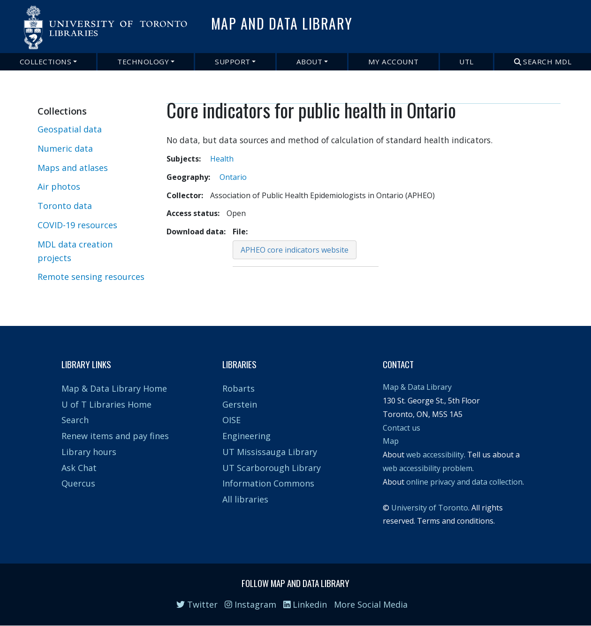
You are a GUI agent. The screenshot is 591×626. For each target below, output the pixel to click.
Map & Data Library (417, 387)
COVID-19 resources (77, 225)
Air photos (59, 186)
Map (391, 441)
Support (232, 61)
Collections (46, 61)
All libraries (245, 499)
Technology (143, 61)
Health (222, 159)
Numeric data (65, 148)
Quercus (78, 483)
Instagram (250, 604)
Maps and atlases (73, 167)
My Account (393, 61)
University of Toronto (429, 507)
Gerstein (239, 404)
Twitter (197, 604)
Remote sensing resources (91, 276)
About (309, 61)
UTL (466, 61)
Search (75, 419)
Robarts (238, 388)
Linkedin (305, 604)
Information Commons (268, 483)
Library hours (88, 451)
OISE (231, 419)
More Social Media (371, 604)
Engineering (246, 435)
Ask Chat (79, 467)
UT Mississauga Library (269, 451)
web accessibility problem (427, 468)
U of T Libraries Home (106, 404)
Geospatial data (70, 129)
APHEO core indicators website (295, 250)
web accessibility (435, 454)
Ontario (233, 177)
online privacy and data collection (464, 482)
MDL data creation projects (75, 251)
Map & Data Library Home (114, 388)
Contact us (401, 428)
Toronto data (65, 205)
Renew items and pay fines (115, 435)
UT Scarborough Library (271, 467)
